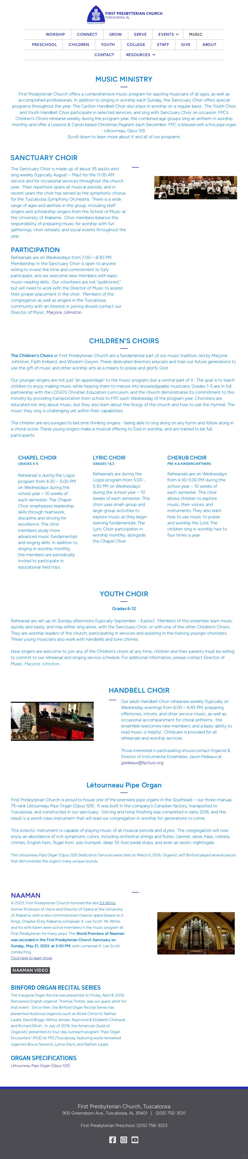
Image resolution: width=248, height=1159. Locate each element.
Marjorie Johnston (63, 312)
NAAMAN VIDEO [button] (30, 970)
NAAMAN (25, 895)
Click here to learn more (31, 958)
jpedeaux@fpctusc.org (142, 762)
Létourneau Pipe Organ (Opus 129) (40, 1065)
